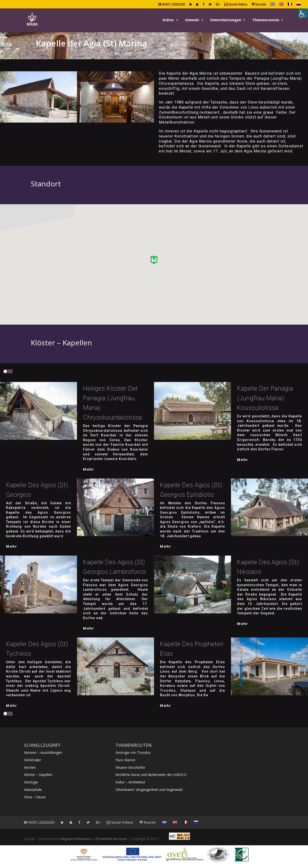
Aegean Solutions (75, 838)
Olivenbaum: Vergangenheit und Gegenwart (149, 789)
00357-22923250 (171, 5)
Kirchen (30, 767)
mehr (88, 469)
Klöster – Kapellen (38, 774)
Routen (258, 5)
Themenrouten (265, 20)
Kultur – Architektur (130, 782)
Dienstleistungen (225, 20)
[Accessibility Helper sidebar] (303, 13)
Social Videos (235, 5)
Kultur (168, 20)
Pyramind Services (111, 838)
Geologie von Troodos (133, 752)
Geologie (31, 782)
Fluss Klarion (125, 760)
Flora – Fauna (34, 797)
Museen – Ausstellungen (43, 752)
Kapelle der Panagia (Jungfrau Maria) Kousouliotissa (265, 398)
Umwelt (192, 20)
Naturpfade (33, 789)
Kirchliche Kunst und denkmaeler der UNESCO (151, 774)
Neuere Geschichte (130, 767)
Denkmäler (32, 760)
